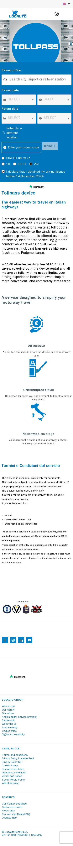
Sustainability (10, 727)
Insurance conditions (14, 772)
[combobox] (36, 80)
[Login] (56, 14)
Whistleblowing (10, 783)
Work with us (9, 724)
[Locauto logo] (18, 13)
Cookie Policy (10, 765)
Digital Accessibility (13, 734)
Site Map (36, 835)
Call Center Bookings (14, 804)
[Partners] (22, 616)
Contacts (8, 797)
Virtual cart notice (12, 776)
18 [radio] (8, 164)
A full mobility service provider (19, 717)
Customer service (12, 807)
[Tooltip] (3, 158)
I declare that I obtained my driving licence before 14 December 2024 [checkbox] (35, 174)
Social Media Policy (13, 780)
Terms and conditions (15, 755)
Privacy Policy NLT (12, 762)
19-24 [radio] (22, 164)
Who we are (9, 706)
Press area (8, 811)
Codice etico (9, 731)
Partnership (8, 720)
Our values (8, 713)
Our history (8, 710)
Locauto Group (12, 700)
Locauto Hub (9, 818)
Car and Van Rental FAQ (16, 814)
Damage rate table (13, 769)
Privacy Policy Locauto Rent (18, 758)
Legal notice (10, 748)
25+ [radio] (37, 164)
